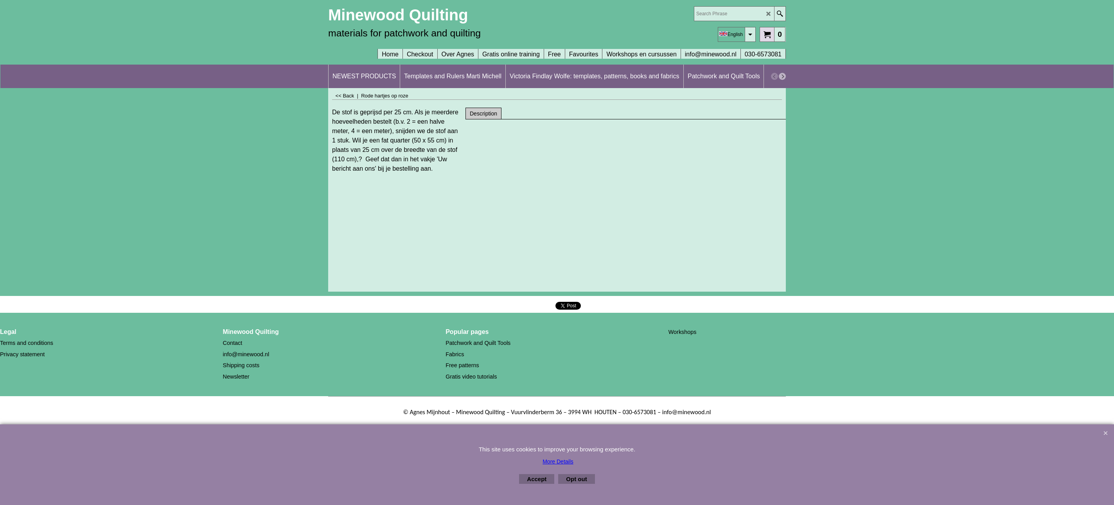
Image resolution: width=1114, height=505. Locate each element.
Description (483, 113)
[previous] (774, 76)
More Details (558, 461)
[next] (782, 76)
